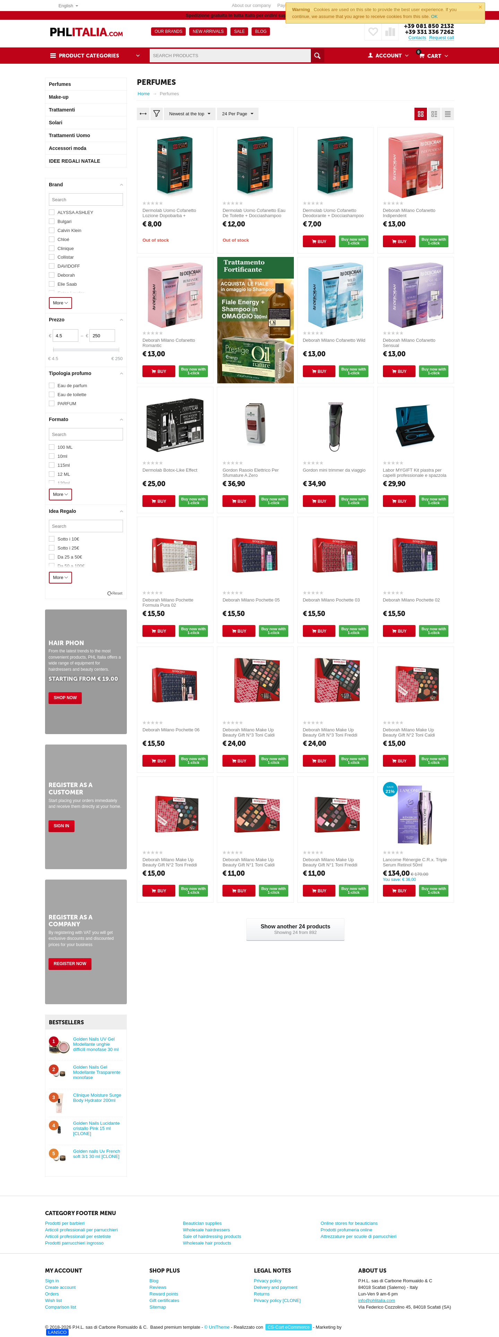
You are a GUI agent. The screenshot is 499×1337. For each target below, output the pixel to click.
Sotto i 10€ (68, 539)
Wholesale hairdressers (206, 1229)
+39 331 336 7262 (429, 31)
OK (434, 16)
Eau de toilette (72, 394)
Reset (117, 593)
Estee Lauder (71, 293)
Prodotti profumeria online (346, 1229)
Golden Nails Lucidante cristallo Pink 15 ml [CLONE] (96, 1128)
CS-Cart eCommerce (288, 1327)
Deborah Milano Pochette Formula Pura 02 (167, 602)
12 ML (64, 474)
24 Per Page (237, 113)
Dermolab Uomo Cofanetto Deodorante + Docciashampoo (333, 213)
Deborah (66, 275)
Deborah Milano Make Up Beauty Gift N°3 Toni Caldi (248, 732)
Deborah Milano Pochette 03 (331, 600)
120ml (64, 483)
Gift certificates (164, 1300)
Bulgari (64, 221)
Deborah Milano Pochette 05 (251, 600)
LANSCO (57, 1332)
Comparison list (60, 1307)
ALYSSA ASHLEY (75, 212)
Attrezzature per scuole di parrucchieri (358, 1236)
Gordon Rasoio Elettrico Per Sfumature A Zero (250, 472)
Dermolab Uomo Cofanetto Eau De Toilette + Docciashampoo (253, 213)
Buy (322, 241)
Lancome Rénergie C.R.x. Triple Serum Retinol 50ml (415, 862)
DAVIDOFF (69, 266)
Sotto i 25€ (68, 548)
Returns (262, 1293)
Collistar (66, 257)
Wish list (53, 1300)
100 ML (65, 447)
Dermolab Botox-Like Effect (169, 470)
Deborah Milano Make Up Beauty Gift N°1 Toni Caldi (248, 862)
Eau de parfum (72, 385)
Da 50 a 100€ (71, 566)
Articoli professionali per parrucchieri (81, 1229)
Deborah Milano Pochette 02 (411, 600)
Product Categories (89, 56)
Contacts (417, 37)
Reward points (163, 1293)
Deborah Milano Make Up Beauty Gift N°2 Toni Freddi (169, 862)
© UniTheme (217, 1327)
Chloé (63, 239)
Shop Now (65, 697)
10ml (62, 456)
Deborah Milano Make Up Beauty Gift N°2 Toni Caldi (409, 732)
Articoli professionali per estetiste (78, 1236)
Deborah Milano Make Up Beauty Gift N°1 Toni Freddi (330, 862)
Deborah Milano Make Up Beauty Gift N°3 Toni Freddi (330, 732)
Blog (153, 1280)
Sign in (61, 825)
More (60, 302)
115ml (64, 465)
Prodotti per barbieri (65, 1223)
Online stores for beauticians (349, 1223)
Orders (52, 1293)
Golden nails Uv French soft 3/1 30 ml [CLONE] (96, 1154)
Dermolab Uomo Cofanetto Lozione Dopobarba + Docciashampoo (169, 215)
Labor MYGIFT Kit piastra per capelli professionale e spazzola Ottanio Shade (415, 475)
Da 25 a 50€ (70, 557)
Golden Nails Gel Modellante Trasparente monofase (97, 1072)
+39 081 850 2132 (429, 26)
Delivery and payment (276, 1287)
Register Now (70, 963)
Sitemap (157, 1307)
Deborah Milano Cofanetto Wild (334, 340)
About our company (251, 5)
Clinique (66, 248)
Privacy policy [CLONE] (277, 1300)
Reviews (157, 1287)
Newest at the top (189, 113)
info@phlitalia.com (376, 1300)
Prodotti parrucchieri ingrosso (74, 1243)
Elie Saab (67, 284)
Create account (60, 1287)
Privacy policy (267, 1280)
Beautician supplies (202, 1223)
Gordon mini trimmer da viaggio (334, 470)
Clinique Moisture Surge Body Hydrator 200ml (97, 1098)
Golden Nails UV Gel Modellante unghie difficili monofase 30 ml (96, 1044)
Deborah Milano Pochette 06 (171, 729)
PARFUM (67, 403)
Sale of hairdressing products (212, 1236)
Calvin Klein (69, 230)
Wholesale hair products (207, 1243)
